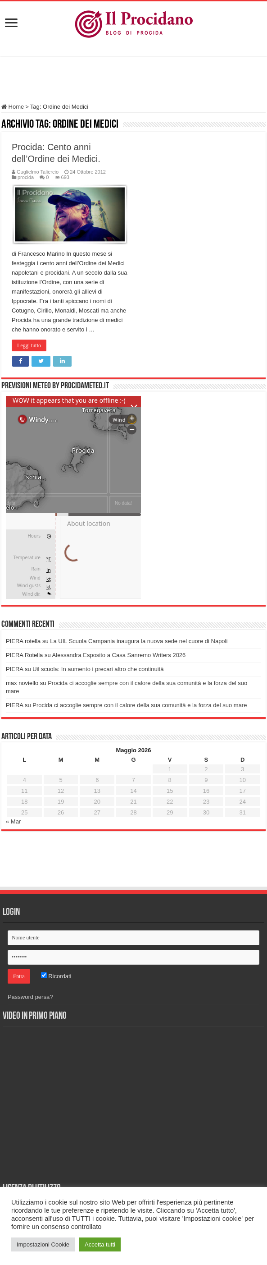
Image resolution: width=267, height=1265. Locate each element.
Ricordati (56, 976)
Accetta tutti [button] (100, 1244)
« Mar (13, 821)
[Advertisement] (133, 80)
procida (26, 177)
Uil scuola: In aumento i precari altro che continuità (97, 669)
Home (12, 106)
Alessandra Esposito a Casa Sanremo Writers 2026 (119, 655)
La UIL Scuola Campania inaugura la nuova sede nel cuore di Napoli (138, 641)
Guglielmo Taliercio (38, 172)
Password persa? (30, 997)
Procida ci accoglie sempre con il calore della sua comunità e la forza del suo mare (139, 705)
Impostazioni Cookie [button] (43, 1244)
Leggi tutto (29, 345)
